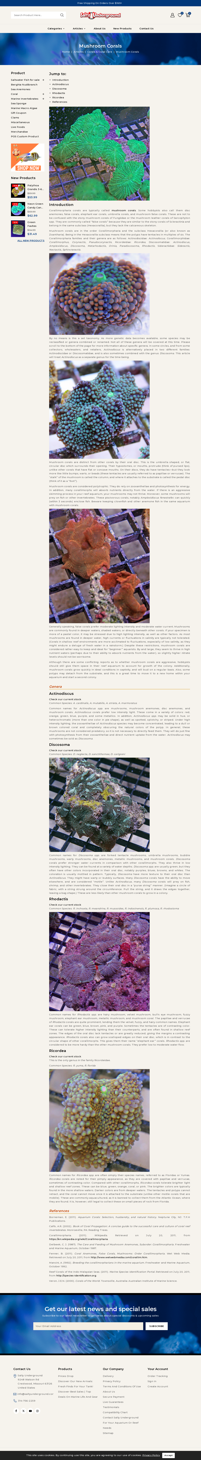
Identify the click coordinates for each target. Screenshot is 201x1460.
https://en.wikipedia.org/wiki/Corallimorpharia (78, 1239)
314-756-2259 (26, 1400)
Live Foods (18, 126)
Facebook (16, 1411)
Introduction (60, 79)
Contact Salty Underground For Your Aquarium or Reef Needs (121, 1422)
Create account (158, 1386)
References (59, 101)
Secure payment (113, 1396)
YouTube (30, 1411)
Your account (158, 1369)
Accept (168, 1455)
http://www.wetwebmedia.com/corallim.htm (119, 1257)
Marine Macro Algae (24, 108)
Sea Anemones (20, 89)
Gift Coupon (18, 112)
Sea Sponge (18, 103)
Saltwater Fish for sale (25, 79)
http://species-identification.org (76, 1275)
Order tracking (158, 1376)
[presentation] (100, 1336)
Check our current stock (65, 699)
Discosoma (59, 88)
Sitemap (108, 1433)
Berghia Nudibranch (24, 84)
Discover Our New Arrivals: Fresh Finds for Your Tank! (75, 1384)
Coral (14, 94)
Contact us (21, 1369)
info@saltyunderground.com (36, 1393)
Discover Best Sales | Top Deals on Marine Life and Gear (78, 1394)
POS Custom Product (25, 136)
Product (18, 73)
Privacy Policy (111, 1381)
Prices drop (66, 1376)
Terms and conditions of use (122, 1386)
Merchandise (19, 131)
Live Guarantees (113, 1401)
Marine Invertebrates (24, 98)
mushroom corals (124, 210)
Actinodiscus (60, 84)
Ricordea (58, 97)
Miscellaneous (20, 122)
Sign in (152, 1381)
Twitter (23, 1411)
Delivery (108, 1376)
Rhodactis (58, 93)
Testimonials (111, 1407)
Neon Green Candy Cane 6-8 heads (35, 207)
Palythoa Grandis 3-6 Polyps (34, 189)
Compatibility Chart (115, 1412)
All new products (30, 240)
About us (109, 1391)
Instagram (38, 1411)
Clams (15, 117)
